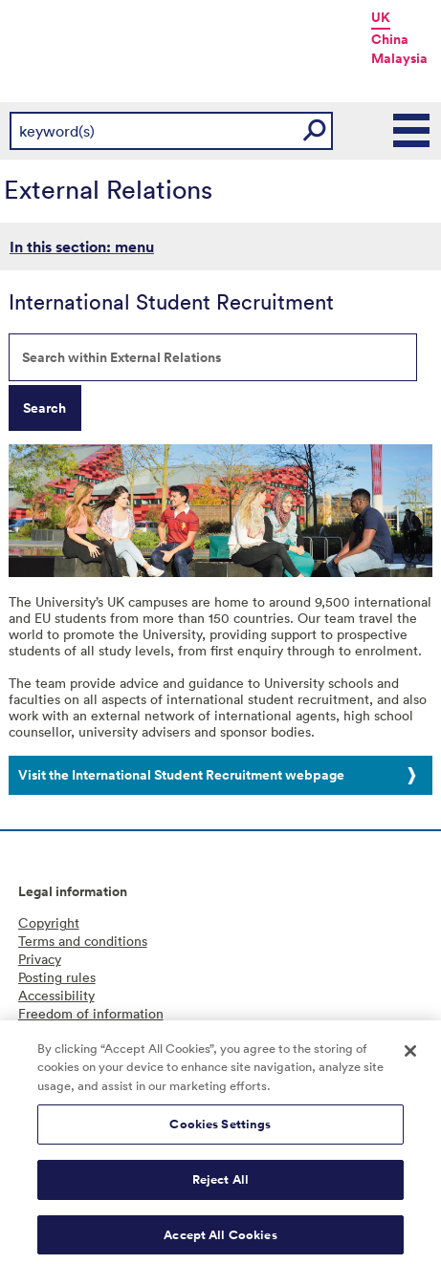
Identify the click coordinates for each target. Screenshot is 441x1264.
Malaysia (399, 58)
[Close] (410, 1055)
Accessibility (56, 995)
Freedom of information (91, 1013)
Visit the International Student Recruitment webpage (181, 774)
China (389, 39)
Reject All (220, 1183)
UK (380, 17)
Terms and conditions (82, 941)
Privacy (39, 959)
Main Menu (412, 131)
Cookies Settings (220, 1129)
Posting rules (57, 977)
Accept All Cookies (220, 1239)
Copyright (48, 922)
